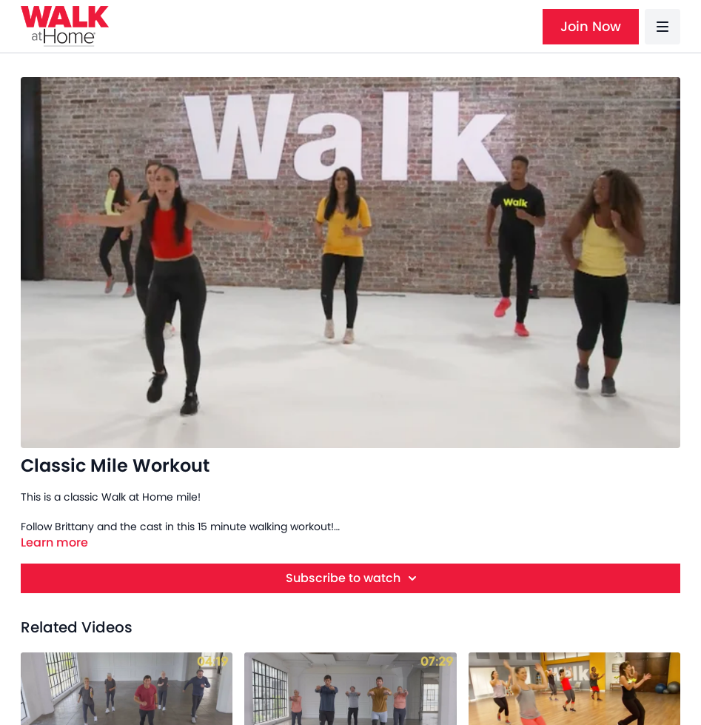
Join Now (590, 26)
